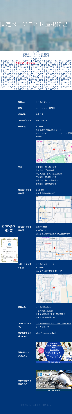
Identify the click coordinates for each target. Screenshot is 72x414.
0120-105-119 (41, 120)
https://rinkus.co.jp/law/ (46, 333)
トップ (36, 52)
